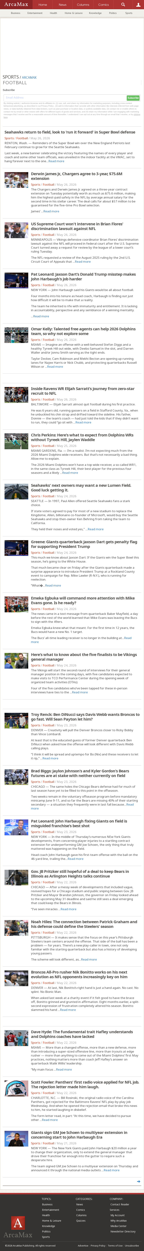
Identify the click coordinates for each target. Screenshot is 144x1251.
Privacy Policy (98, 1245)
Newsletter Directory (122, 1231)
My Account (117, 1215)
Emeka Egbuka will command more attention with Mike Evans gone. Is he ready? (83, 600)
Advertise (83, 1245)
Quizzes (80, 1220)
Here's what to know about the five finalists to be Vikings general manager (84, 657)
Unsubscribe (132, 1245)
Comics (80, 1209)
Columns (81, 1215)
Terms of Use (115, 1245)
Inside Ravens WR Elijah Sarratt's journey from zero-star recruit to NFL (82, 391)
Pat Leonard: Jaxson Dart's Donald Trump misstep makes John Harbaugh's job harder (83, 276)
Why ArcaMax (118, 1220)
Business (15, 13)
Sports (128, 13)
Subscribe (133, 98)
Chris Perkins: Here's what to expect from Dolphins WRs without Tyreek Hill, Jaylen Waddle (82, 437)
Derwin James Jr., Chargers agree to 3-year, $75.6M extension (76, 176)
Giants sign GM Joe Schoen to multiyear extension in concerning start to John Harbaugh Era (79, 1135)
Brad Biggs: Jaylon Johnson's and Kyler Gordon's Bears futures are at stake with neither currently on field (80, 773)
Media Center (118, 1226)
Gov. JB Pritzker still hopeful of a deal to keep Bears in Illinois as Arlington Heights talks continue (80, 874)
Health (53, 13)
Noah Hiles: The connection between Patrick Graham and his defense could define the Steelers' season (84, 924)
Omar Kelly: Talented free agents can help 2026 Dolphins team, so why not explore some (83, 331)
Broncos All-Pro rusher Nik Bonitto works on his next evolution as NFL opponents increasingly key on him (79, 974)
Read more (56, 161)
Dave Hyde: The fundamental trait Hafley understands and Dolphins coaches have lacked (82, 1034)
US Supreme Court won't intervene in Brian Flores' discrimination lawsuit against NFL (77, 226)
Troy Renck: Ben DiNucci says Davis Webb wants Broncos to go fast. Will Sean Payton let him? (85, 717)
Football (22, 138)
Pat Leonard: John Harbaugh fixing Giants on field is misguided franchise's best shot (79, 823)
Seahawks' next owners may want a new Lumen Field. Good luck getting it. (81, 487)
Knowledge (95, 13)
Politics (113, 13)
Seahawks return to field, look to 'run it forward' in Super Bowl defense (70, 132)
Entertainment (35, 13)
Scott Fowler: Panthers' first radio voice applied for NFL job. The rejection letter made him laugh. (85, 1084)
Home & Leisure (74, 13)
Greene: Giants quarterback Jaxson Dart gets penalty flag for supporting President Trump (84, 544)
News (79, 1204)
